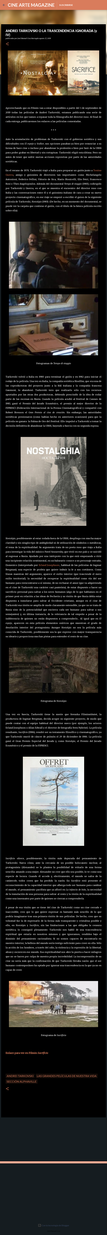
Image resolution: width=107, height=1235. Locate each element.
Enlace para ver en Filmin (27, 1053)
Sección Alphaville (22, 1081)
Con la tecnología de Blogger (53, 1225)
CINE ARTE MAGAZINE (31, 5)
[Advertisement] (21, 1139)
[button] (7, 44)
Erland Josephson (49, 565)
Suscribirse (66, 5)
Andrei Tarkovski (20, 1076)
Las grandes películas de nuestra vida (67, 1076)
